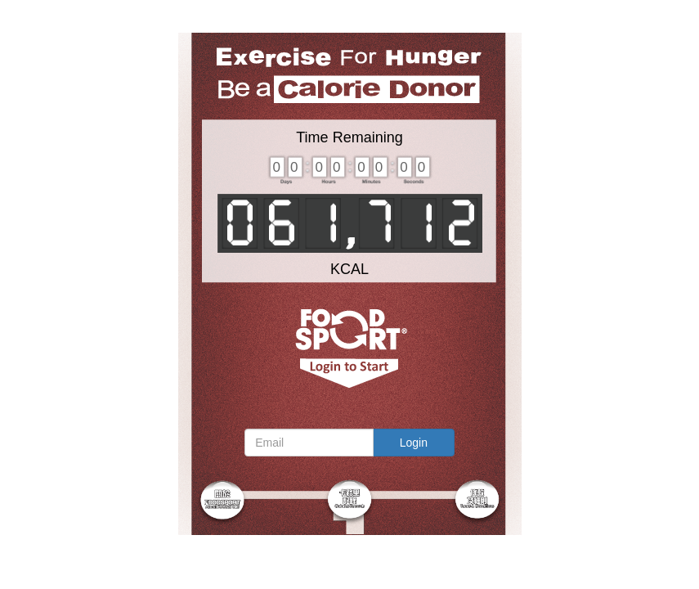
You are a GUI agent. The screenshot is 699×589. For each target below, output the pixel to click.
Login (414, 442)
